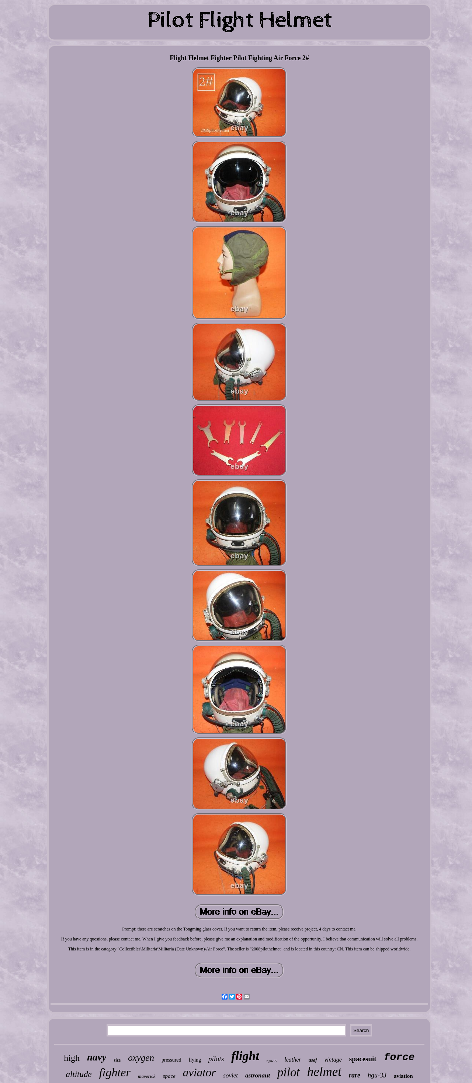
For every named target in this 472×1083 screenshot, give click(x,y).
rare (354, 1075)
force (399, 1057)
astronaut (257, 1075)
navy (96, 1057)
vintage (333, 1059)
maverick (147, 1076)
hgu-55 (272, 1061)
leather (292, 1059)
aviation (403, 1076)
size (117, 1060)
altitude (78, 1074)
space (169, 1076)
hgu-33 (377, 1075)
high (72, 1058)
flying (195, 1060)
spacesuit (362, 1059)
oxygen (141, 1058)
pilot (288, 1072)
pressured (171, 1060)
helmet (324, 1072)
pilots (216, 1059)
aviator (199, 1072)
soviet (230, 1075)
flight (245, 1056)
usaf (313, 1060)
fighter (115, 1072)
